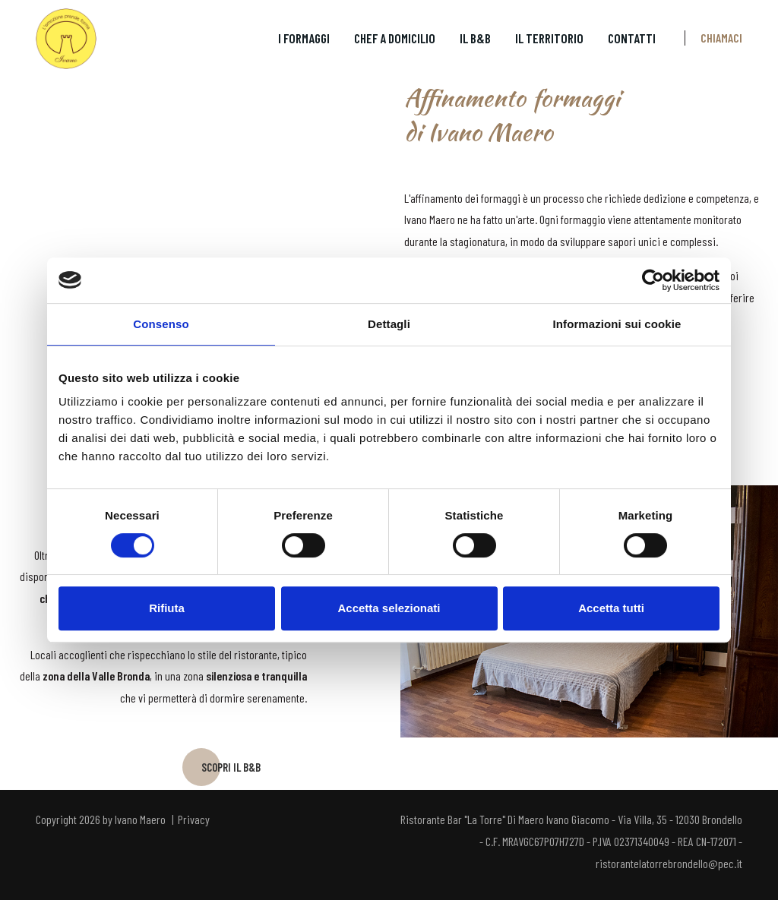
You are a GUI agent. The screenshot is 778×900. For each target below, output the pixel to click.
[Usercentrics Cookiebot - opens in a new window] (653, 280)
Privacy (194, 825)
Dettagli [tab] (389, 323)
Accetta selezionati (388, 608)
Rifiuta (167, 608)
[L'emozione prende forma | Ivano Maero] (66, 37)
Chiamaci (721, 37)
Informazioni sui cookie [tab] (617, 323)
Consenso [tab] (160, 323)
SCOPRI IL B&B (231, 771)
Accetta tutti (611, 608)
